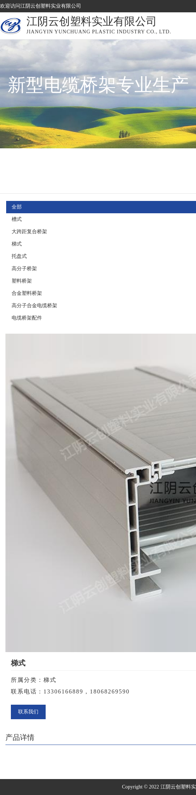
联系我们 (28, 711)
